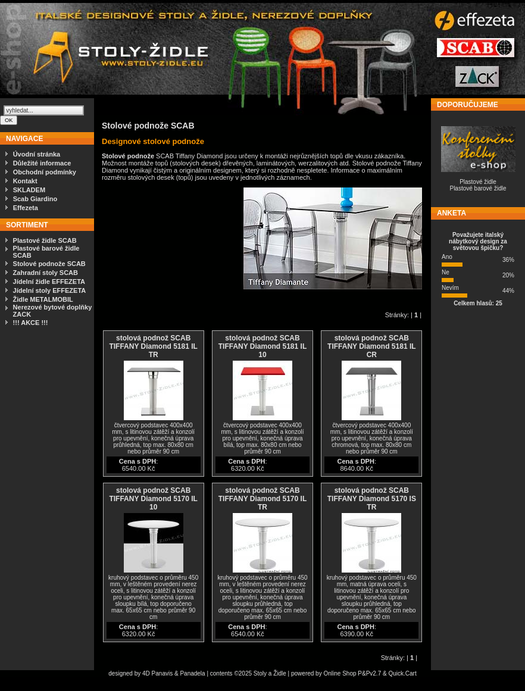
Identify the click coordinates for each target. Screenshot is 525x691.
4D (147, 673)
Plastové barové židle (477, 188)
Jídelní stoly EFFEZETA (49, 290)
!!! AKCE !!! (30, 322)
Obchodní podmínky (44, 172)
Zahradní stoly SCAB (45, 272)
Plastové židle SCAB (45, 240)
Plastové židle (478, 182)
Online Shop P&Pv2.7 (352, 673)
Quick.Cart (402, 673)
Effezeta (25, 207)
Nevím (450, 287)
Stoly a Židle (270, 673)
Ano (447, 257)
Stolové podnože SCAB (49, 263)
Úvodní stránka (36, 154)
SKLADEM (29, 189)
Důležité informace (42, 163)
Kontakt (25, 181)
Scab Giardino (35, 198)
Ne (445, 272)
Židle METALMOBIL (43, 299)
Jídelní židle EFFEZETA (49, 281)
